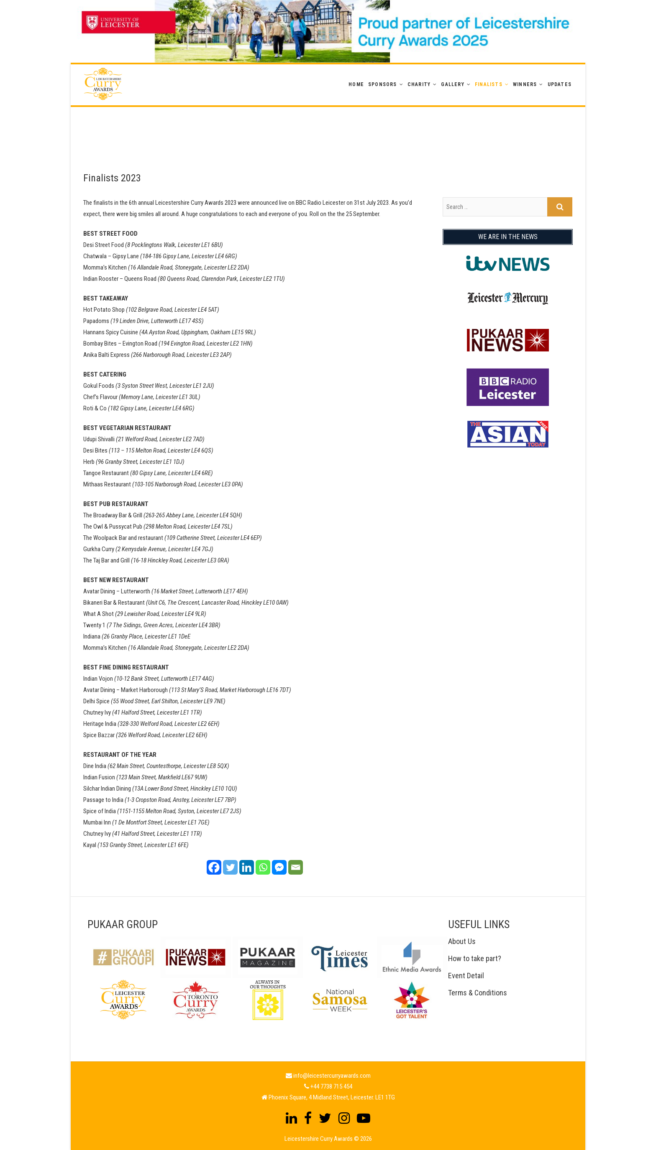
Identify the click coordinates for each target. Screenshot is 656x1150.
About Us (462, 941)
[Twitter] (230, 867)
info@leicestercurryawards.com (332, 1075)
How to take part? (474, 958)
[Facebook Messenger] (279, 867)
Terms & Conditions (477, 992)
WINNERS (525, 84)
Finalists (488, 84)
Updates (559, 84)
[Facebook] (214, 867)
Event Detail (466, 975)
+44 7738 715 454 (331, 1086)
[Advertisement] (328, 126)
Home (356, 84)
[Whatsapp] (263, 867)
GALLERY (452, 84)
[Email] (295, 867)
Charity (418, 84)
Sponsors (382, 84)
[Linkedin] (246, 867)
